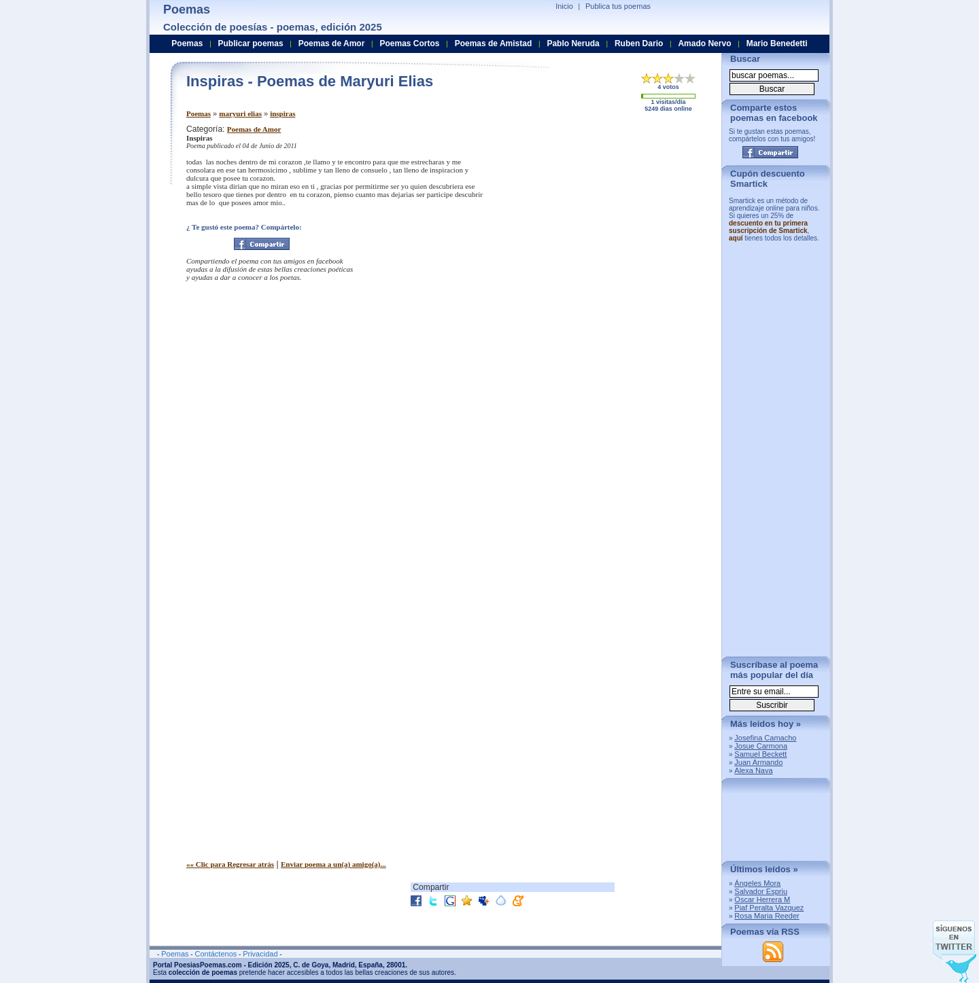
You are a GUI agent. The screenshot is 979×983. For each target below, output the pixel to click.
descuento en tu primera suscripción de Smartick (768, 226)
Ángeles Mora (757, 883)
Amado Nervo (704, 43)
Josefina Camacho (765, 738)
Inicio (564, 6)
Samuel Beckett (760, 754)
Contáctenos (215, 954)
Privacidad (260, 954)
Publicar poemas (251, 43)
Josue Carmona (760, 746)
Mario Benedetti (777, 43)
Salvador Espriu (760, 891)
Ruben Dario (639, 43)
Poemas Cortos (409, 43)
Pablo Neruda (573, 43)
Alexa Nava (753, 770)
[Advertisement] (597, 219)
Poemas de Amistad (493, 43)
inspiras (282, 113)
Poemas (198, 113)
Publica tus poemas (618, 6)
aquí (736, 238)
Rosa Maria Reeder (766, 916)
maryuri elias (240, 113)
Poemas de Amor (254, 129)
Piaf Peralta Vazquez (769, 908)
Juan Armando (758, 762)
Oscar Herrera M (762, 899)
